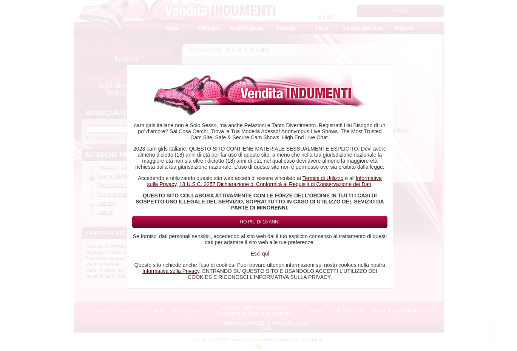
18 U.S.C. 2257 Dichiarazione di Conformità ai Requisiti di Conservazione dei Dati (275, 184)
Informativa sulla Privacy (170, 271)
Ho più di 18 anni (260, 222)
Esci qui (259, 254)
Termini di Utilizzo (322, 178)
